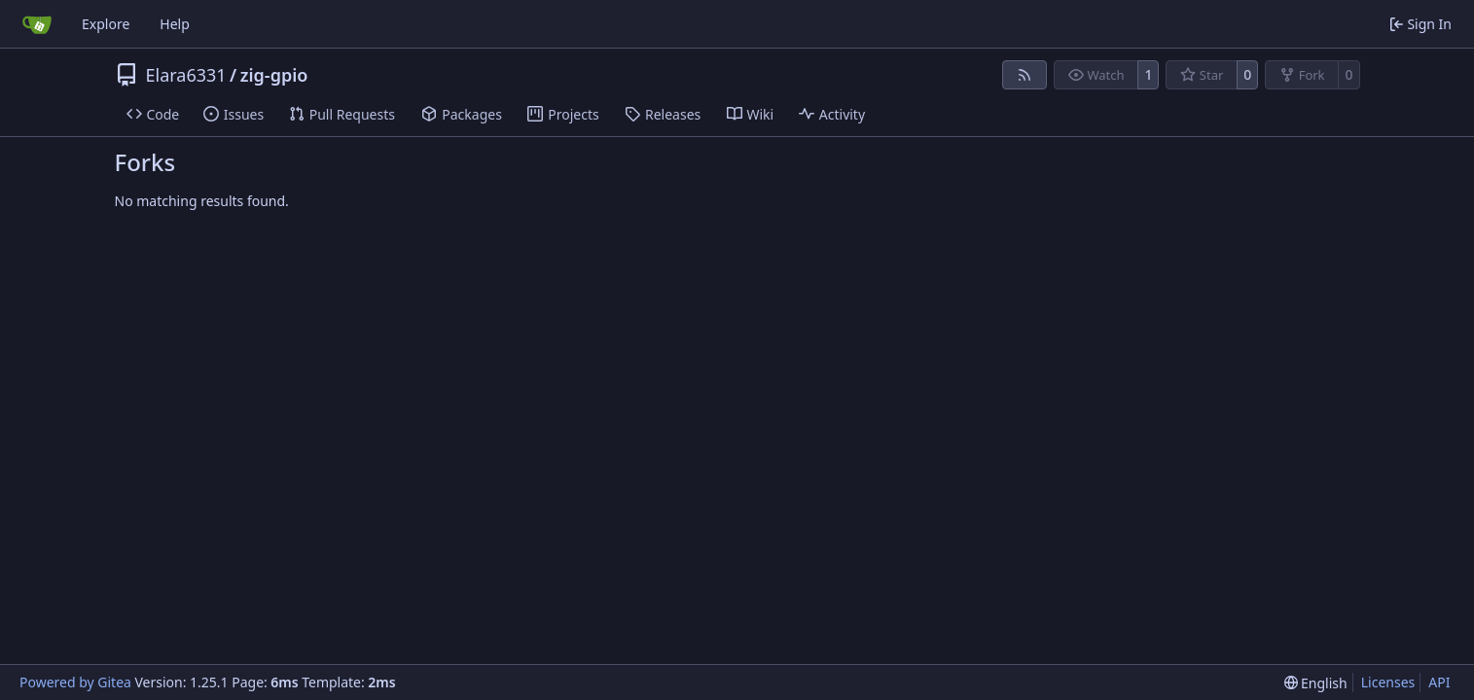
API (1439, 682)
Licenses (1388, 682)
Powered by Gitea (75, 682)
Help (175, 24)
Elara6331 (186, 75)
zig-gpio (274, 75)
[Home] (37, 24)
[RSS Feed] (1024, 74)
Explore (105, 24)
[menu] (1316, 683)
